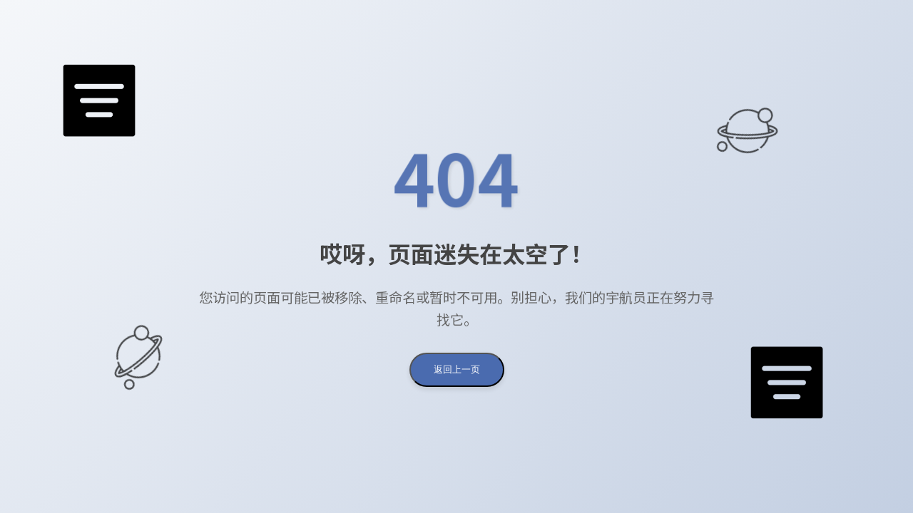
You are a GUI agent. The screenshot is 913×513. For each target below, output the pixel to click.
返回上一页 (457, 369)
